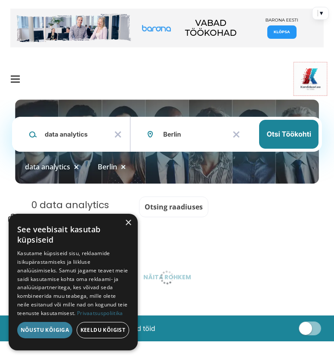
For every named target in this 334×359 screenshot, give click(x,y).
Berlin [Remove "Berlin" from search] (107, 167)
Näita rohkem (167, 277)
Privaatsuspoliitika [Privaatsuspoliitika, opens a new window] (100, 313)
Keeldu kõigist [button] (103, 330)
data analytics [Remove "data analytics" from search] (47, 167)
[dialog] (73, 282)
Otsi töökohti (288, 134)
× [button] (128, 223)
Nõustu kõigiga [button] (45, 330)
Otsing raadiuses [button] (174, 207)
